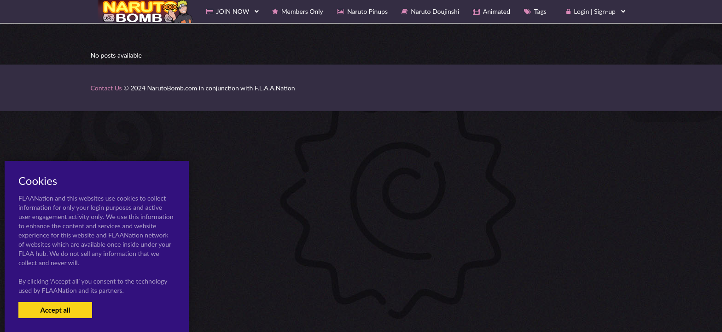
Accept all (55, 310)
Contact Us (106, 88)
